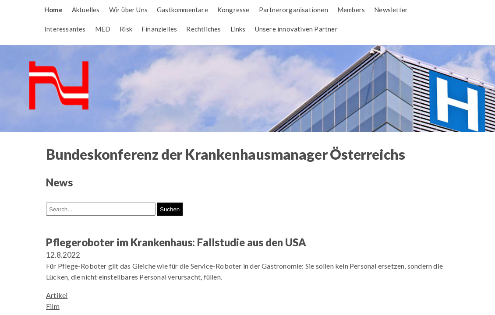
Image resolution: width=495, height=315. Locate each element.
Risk (126, 29)
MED (103, 29)
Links (238, 29)
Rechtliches (203, 29)
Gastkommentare (182, 10)
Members (351, 10)
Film (53, 306)
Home (53, 10)
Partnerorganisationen (293, 10)
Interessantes (65, 29)
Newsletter (391, 10)
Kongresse (233, 10)
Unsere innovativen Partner (296, 29)
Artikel (56, 295)
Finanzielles (159, 29)
